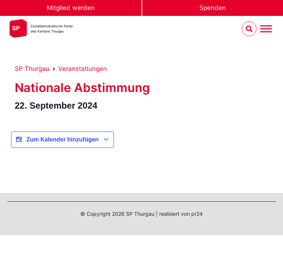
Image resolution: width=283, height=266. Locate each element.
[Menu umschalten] (266, 29)
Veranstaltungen (82, 68)
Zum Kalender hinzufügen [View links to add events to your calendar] (62, 139)
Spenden (212, 7)
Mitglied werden (71, 7)
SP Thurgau (32, 68)
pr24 (197, 214)
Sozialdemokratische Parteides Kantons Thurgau (52, 28)
